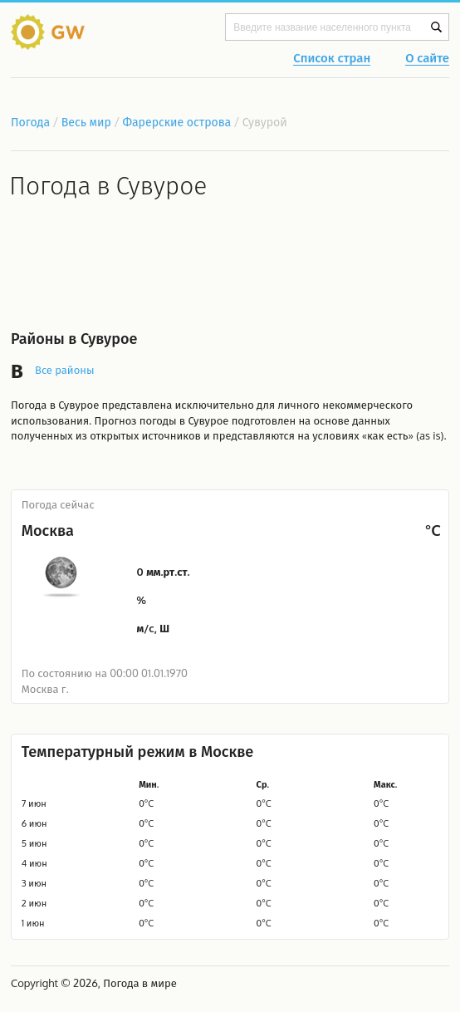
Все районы (65, 369)
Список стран (331, 59)
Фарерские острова (177, 122)
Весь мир (86, 122)
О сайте (427, 59)
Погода (30, 122)
